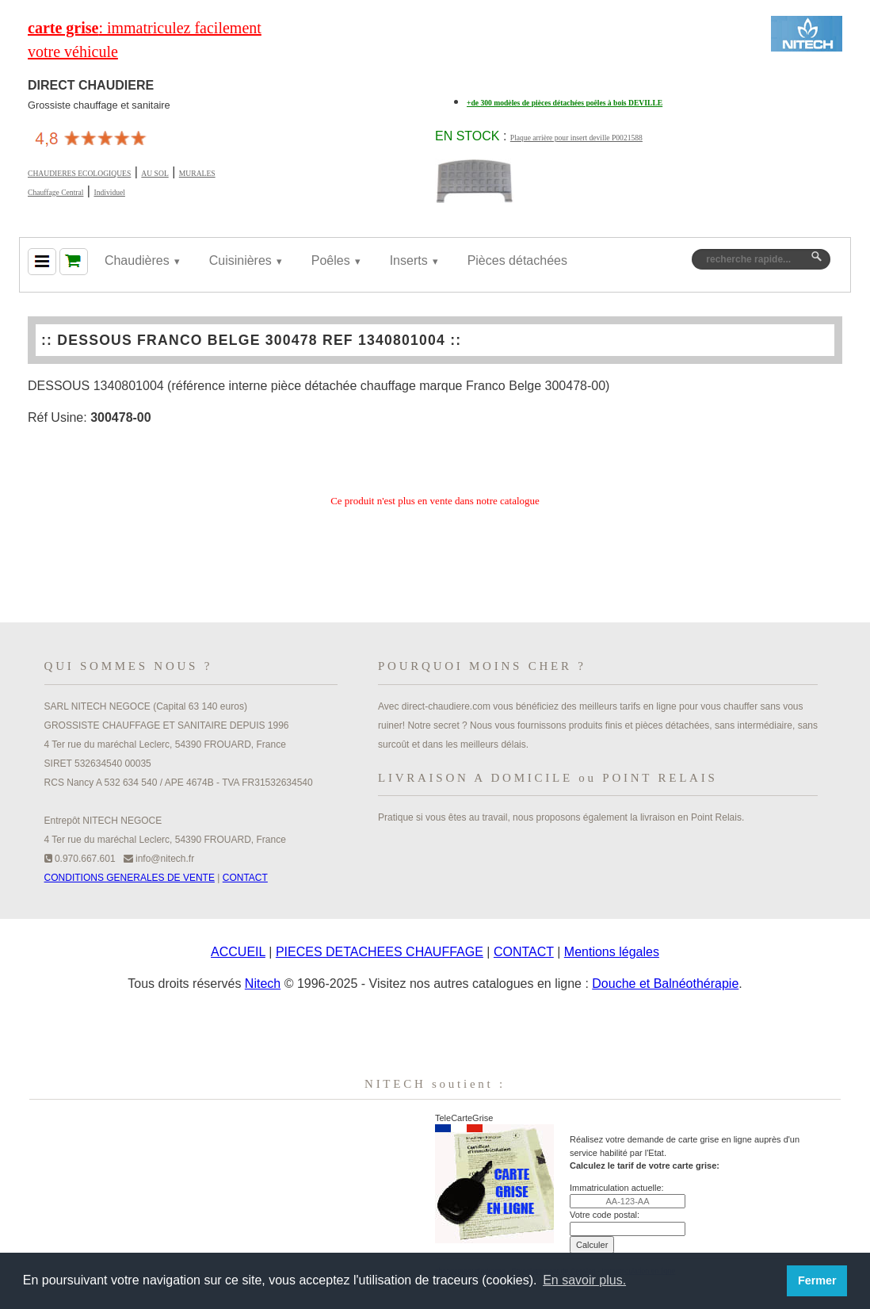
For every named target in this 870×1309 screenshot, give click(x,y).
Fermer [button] (817, 1280)
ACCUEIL (238, 952)
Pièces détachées (517, 260)
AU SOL (154, 173)
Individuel (108, 192)
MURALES (197, 173)
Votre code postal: (604, 1214)
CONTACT (245, 877)
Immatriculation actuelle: (617, 1187)
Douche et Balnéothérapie (665, 983)
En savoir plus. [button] (584, 1280)
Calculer (592, 1245)
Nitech (262, 983)
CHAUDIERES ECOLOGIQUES (79, 173)
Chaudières (137, 260)
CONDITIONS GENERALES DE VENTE (129, 877)
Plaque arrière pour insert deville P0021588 (576, 137)
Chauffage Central (55, 192)
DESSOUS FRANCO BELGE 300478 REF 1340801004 (251, 340)
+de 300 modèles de (564, 102)
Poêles (330, 260)
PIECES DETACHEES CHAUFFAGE (379, 952)
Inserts (409, 260)
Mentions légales (611, 952)
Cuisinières (240, 260)
